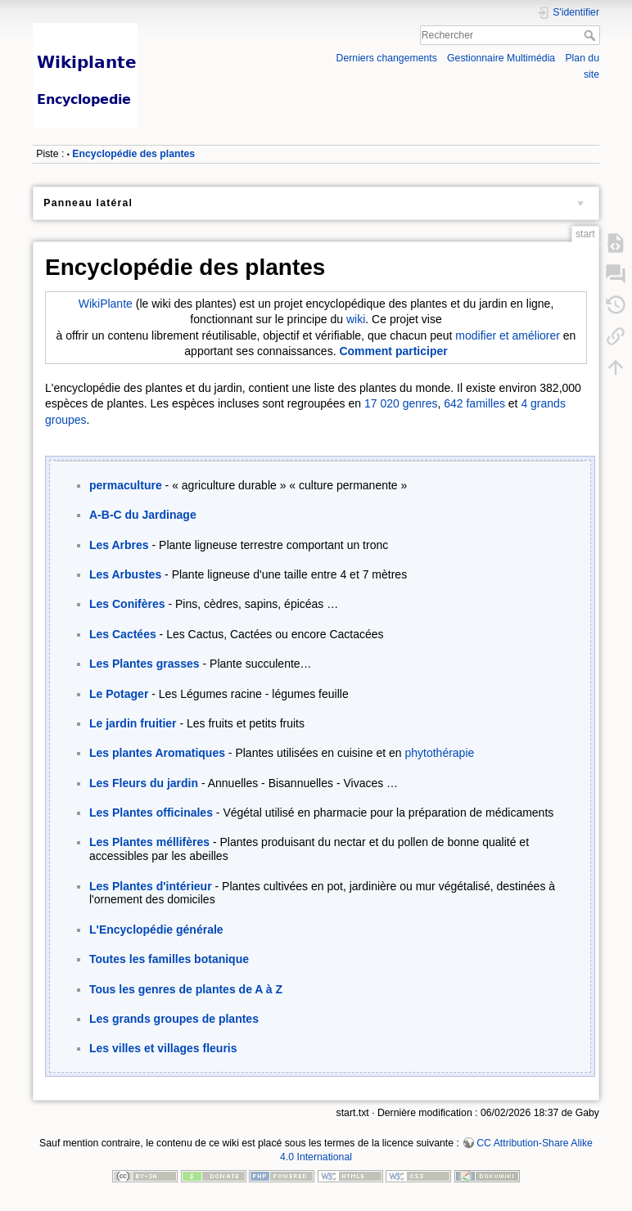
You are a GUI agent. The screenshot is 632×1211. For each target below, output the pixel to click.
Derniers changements (386, 58)
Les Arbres (119, 544)
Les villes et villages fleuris (163, 1048)
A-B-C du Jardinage (142, 514)
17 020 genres (401, 403)
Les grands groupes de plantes (174, 1018)
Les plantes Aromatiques (157, 752)
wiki (355, 319)
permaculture (125, 485)
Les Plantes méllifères (149, 842)
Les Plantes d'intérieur (150, 886)
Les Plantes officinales (151, 812)
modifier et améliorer (507, 335)
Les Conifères (127, 603)
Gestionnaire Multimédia (501, 58)
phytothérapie (439, 752)
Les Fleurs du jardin (143, 783)
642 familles (474, 403)
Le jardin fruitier (133, 723)
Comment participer (393, 351)
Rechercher (591, 35)
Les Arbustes (125, 574)
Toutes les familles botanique (169, 959)
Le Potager (118, 693)
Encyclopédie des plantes (133, 154)
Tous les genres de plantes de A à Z (185, 989)
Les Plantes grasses (144, 663)
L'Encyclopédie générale (156, 929)
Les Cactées (122, 634)
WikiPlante (106, 303)
